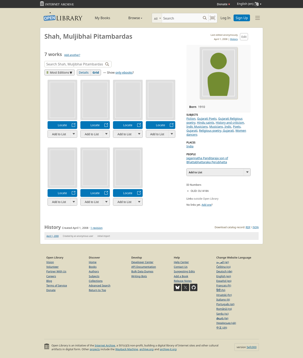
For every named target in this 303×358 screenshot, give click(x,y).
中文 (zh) (221, 327)
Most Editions (58, 72)
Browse (130, 18)
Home (92, 262)
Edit (244, 37)
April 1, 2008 (53, 236)
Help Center (181, 262)
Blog (49, 281)
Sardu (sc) (222, 314)
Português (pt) (225, 304)
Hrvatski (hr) (224, 295)
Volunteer (52, 267)
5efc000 (251, 347)
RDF (248, 227)
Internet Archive (105, 345)
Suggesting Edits (184, 271)
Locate (62, 125)
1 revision (96, 228)
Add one (206, 205)
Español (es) (223, 281)
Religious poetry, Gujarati (216, 131)
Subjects (94, 276)
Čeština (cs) (223, 267)
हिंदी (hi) (220, 290)
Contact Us (180, 267)
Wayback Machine (126, 349)
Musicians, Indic (220, 127)
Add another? (72, 55)
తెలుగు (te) (222, 318)
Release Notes (183, 281)
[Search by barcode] (212, 18)
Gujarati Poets (207, 119)
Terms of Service (56, 285)
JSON (256, 227)
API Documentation (143, 267)
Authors (94, 271)
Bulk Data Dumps (142, 271)
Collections (96, 281)
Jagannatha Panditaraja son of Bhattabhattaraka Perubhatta (207, 160)
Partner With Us (56, 271)
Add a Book (181, 276)
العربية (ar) (222, 262)
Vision (50, 262)
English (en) (223, 276)
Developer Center (142, 262)
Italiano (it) (223, 299)
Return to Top (97, 290)
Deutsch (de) (224, 271)
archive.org (147, 349)
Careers (51, 276)
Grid (96, 72)
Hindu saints (205, 123)
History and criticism (230, 123)
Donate (223, 4)
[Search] (181, 18)
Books (93, 267)
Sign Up (242, 18)
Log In (225, 18)
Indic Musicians (197, 127)
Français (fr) (223, 285)
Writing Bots (139, 276)
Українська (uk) (226, 323)
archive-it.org (168, 349)
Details (84, 72)
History (234, 39)
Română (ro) (224, 309)
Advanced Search (99, 285)
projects (95, 349)
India (189, 146)
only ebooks (123, 72)
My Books (102, 18)
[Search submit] (204, 18)
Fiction (190, 119)
